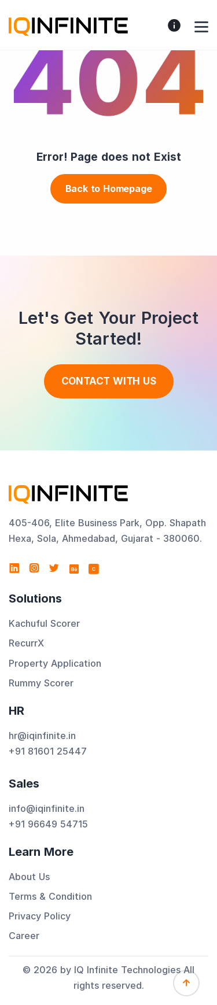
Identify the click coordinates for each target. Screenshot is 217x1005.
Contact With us (108, 381)
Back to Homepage (108, 188)
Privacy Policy (40, 916)
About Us (29, 876)
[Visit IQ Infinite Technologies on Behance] (74, 568)
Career (24, 935)
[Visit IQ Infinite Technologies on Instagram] (34, 568)
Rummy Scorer (41, 683)
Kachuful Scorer (44, 623)
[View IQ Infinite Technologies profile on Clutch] (94, 568)
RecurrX (26, 643)
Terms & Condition (50, 896)
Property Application (55, 663)
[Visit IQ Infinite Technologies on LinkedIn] (14, 568)
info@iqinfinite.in (46, 808)
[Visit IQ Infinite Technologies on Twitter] (54, 568)
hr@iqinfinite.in (42, 735)
